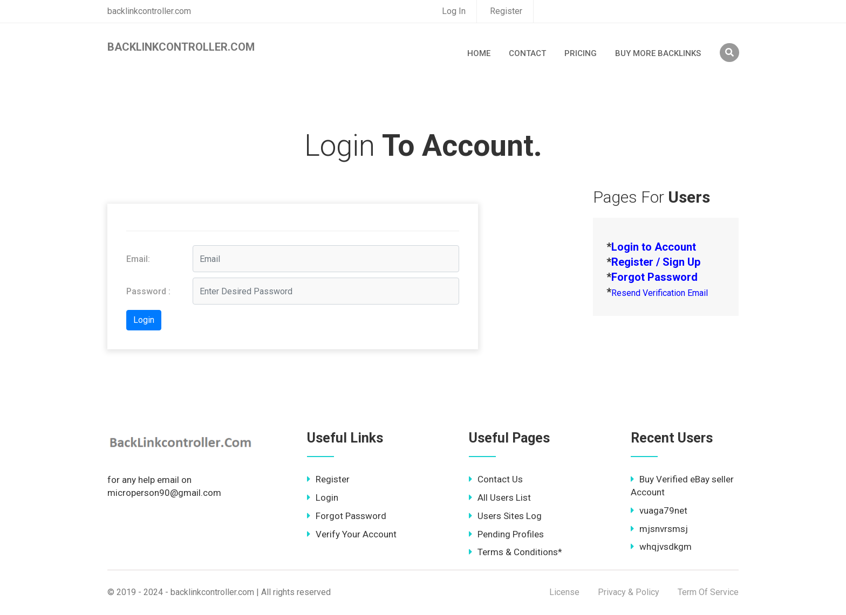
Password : (148, 291)
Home (478, 53)
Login (322, 497)
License (564, 592)
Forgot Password (346, 515)
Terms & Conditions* (515, 552)
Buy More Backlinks (658, 53)
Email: (138, 259)
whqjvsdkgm (661, 546)
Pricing (580, 53)
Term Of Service (708, 592)
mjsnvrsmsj (659, 528)
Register (506, 11)
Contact (527, 53)
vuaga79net (659, 510)
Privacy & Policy (628, 592)
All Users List (500, 497)
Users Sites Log (505, 515)
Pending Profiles (506, 534)
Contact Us (496, 479)
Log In (454, 11)
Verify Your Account (352, 534)
